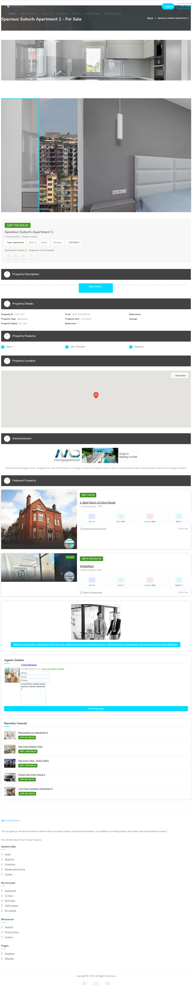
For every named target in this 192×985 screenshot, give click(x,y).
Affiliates (9, 942)
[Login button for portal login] (167, 6)
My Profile (10, 884)
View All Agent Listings (52, 652)
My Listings (10, 894)
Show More (96, 286)
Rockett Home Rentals (93, 528)
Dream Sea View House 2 (31, 758)
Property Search (27, 13)
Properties (10, 847)
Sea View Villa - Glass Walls (33, 744)
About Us (46, 13)
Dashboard (10, 874)
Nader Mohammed (91, 576)
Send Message (96, 692)
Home (12, 13)
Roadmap (9, 937)
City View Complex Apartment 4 (36, 772)
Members (62, 13)
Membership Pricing (15, 852)
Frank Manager (29, 648)
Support (9, 910)
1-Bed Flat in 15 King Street (97, 502)
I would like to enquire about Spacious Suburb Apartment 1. (33, 677)
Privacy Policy (12, 915)
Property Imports (113, 13)
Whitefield (87, 550)
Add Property (11, 889)
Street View (180, 375)
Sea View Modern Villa (30, 730)
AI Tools (9, 879)
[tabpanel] (19, 155)
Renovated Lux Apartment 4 (33, 716)
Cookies (9, 920)
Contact (77, 13)
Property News (92, 13)
